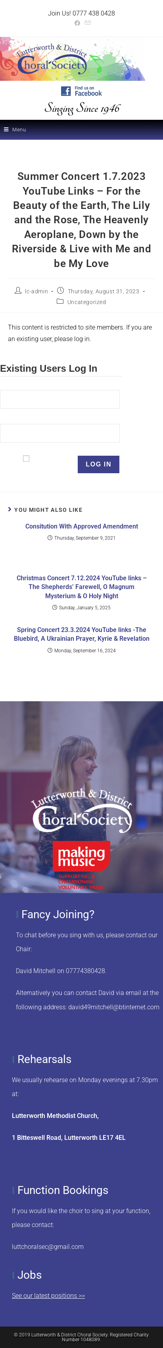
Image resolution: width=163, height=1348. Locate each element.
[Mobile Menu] (15, 129)
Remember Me (53, 464)
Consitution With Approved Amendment (81, 526)
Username (14, 385)
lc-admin (36, 291)
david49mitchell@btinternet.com (113, 1007)
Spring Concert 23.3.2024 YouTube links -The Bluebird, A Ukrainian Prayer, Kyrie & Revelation (82, 634)
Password (14, 419)
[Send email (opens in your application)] (86, 23)
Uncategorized (86, 302)
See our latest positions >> (48, 1295)
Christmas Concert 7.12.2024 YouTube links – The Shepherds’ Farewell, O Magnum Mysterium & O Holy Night (82, 587)
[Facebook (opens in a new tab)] (77, 23)
